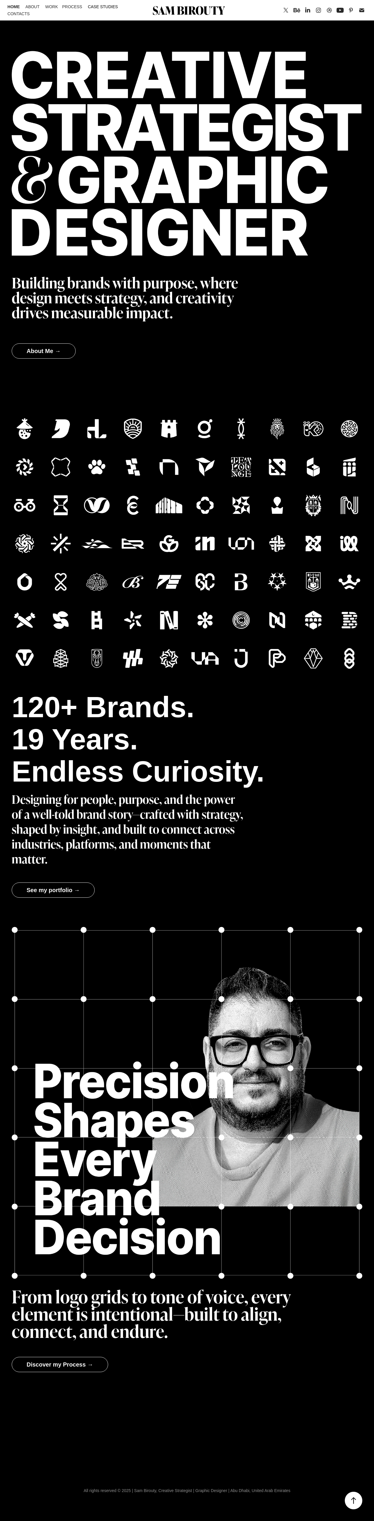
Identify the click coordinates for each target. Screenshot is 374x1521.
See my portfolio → (53, 890)
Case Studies (103, 6)
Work (51, 6)
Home (14, 6)
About (32, 6)
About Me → (44, 351)
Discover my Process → (60, 1364)
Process (72, 6)
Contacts (19, 13)
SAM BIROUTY (189, 10)
